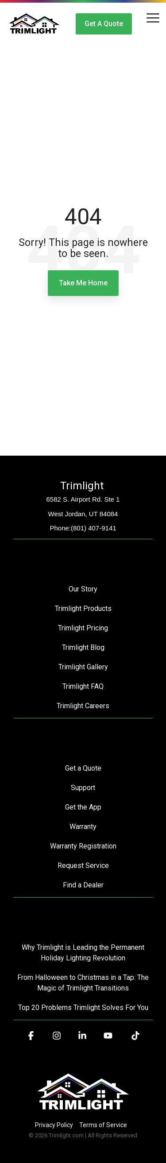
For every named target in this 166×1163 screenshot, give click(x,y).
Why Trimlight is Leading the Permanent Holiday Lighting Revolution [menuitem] (84, 952)
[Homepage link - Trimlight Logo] (83, 1110)
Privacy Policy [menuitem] (54, 1124)
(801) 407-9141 (93, 528)
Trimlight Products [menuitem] (83, 608)
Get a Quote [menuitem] (83, 768)
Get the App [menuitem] (83, 807)
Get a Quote (104, 23)
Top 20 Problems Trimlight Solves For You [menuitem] (83, 1007)
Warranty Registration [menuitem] (83, 846)
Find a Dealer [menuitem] (83, 885)
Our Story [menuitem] (83, 589)
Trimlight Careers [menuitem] (83, 706)
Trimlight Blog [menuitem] (83, 647)
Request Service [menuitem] (83, 865)
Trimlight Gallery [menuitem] (83, 667)
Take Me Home (83, 283)
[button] (153, 17)
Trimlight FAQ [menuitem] (83, 686)
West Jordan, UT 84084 (83, 514)
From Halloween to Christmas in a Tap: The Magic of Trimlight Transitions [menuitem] (84, 982)
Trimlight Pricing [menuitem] (83, 628)
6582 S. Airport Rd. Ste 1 (83, 499)
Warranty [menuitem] (83, 826)
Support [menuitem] (83, 787)
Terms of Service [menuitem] (103, 1124)
